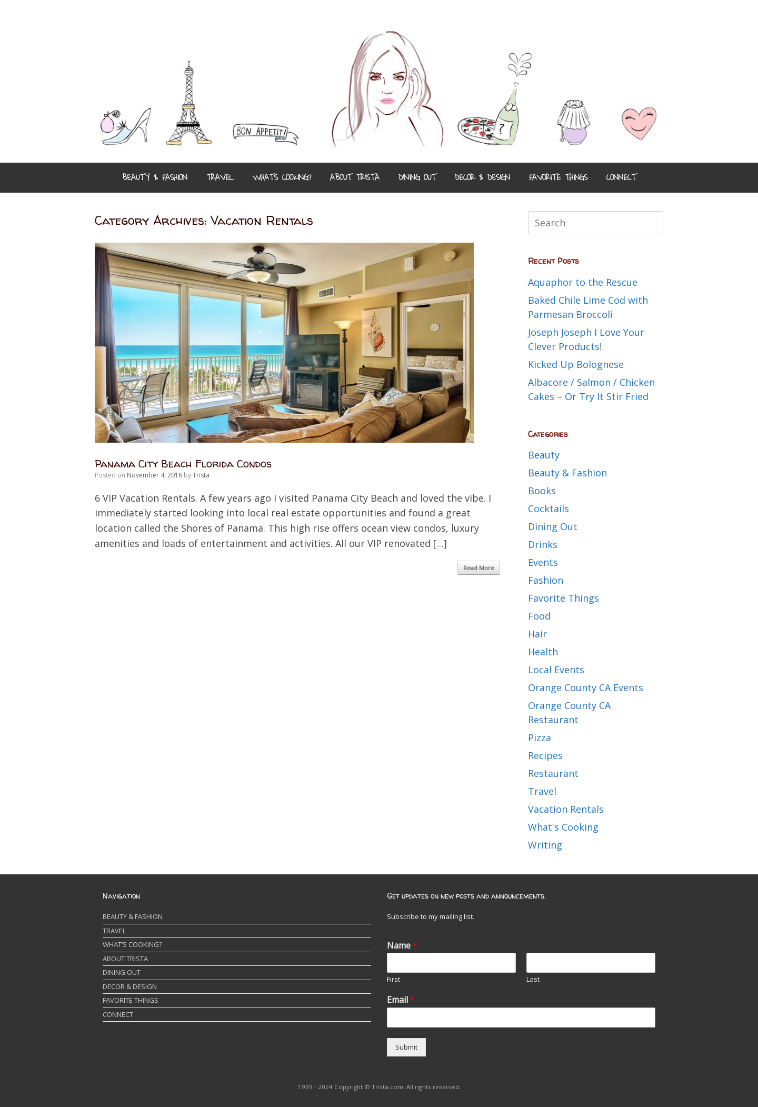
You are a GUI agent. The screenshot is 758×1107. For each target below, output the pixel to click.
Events (543, 562)
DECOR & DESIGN (482, 177)
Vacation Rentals (566, 809)
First (393, 979)
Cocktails (548, 508)
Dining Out (552, 526)
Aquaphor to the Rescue (582, 282)
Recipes (545, 755)
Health (543, 651)
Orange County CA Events (585, 687)
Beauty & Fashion (567, 472)
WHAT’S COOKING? (282, 177)
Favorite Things (563, 598)
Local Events (556, 669)
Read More (478, 568)
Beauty (544, 454)
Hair (537, 633)
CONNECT (621, 177)
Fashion (545, 580)
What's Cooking (563, 827)
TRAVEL (220, 177)
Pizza (539, 737)
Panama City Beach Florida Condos (183, 463)
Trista (201, 475)
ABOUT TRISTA (355, 177)
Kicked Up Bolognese (576, 364)
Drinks (542, 544)
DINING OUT (417, 177)
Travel (542, 791)
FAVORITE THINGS (558, 177)
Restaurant (553, 773)
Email (401, 999)
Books (542, 490)
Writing (545, 845)
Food (539, 616)
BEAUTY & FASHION (154, 177)
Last (533, 979)
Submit (406, 1047)
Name (402, 945)
